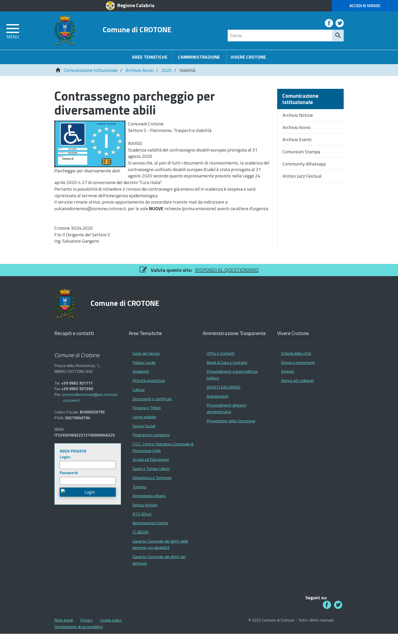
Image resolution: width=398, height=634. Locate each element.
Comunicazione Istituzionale (91, 70)
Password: (69, 472)
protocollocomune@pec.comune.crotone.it (90, 397)
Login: (65, 457)
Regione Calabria (136, 5)
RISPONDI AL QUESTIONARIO (227, 270)
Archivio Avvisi (140, 70)
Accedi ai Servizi (365, 6)
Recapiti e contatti (74, 333)
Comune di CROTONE (137, 29)
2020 (166, 70)
